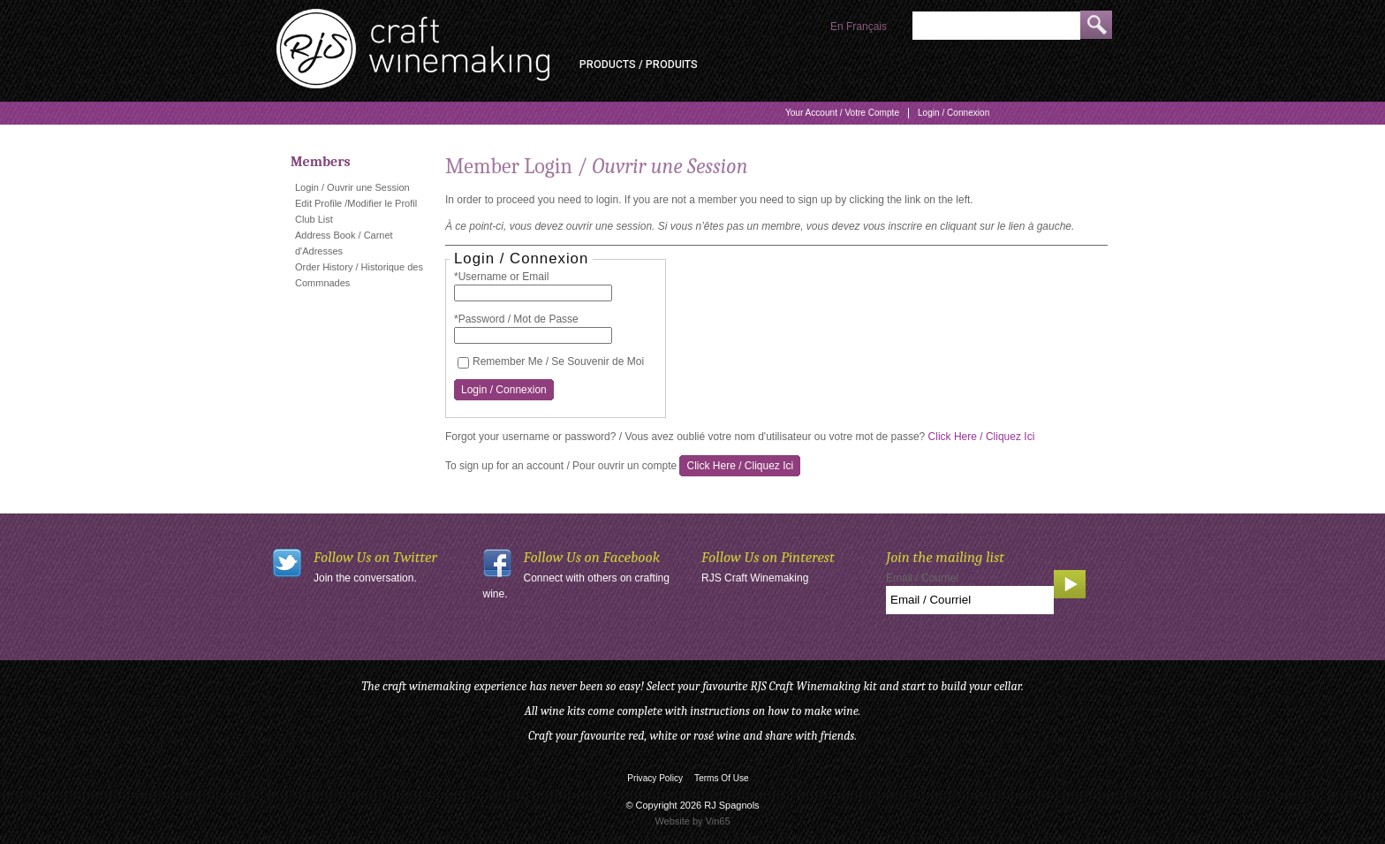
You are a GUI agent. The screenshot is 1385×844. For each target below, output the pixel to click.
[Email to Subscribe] (970, 600)
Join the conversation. (365, 578)
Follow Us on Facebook (592, 557)
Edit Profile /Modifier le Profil (356, 203)
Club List (314, 219)
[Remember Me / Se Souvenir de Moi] (463, 363)
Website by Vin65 (692, 821)
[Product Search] (996, 25)
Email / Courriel (922, 578)
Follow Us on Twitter (375, 557)
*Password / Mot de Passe (516, 319)
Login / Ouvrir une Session (352, 187)
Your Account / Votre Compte (842, 113)
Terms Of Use (721, 778)
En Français (858, 26)
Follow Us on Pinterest (768, 557)
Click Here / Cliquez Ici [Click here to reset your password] (981, 436)
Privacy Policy (655, 778)
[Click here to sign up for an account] (739, 465)
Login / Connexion (953, 113)
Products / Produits (638, 64)
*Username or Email (501, 276)
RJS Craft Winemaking (754, 578)
